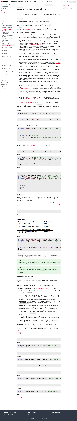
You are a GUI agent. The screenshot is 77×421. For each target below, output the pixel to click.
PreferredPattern (22, 100)
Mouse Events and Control (7, 38)
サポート (36, 1)
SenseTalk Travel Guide (6, 19)
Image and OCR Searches (7, 47)
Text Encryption (5, 43)
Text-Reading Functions (7, 45)
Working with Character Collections (25, 397)
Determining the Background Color (36, 44)
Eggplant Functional (5, 6)
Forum (29, 414)
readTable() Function (34, 145)
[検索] (72, 2)
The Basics (4, 21)
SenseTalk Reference (5, 12)
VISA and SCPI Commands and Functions (7, 75)
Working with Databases (7, 25)
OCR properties (30, 29)
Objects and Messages (6, 23)
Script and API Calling (6, 58)
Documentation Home (6, 4)
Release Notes (4, 84)
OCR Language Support (23, 88)
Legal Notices (4, 88)
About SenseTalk (5, 16)
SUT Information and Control (8, 60)
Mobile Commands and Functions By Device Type (7, 69)
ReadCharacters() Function (23, 15)
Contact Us (3, 86)
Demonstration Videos (5, 82)
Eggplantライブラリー (9, 414)
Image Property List (21, 330)
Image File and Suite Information (6, 50)
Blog (28, 416)
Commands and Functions (7, 27)
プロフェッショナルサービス (46, 1)
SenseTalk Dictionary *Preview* (6, 80)
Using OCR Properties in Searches (25, 102)
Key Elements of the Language (8, 18)
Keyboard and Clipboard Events (7, 41)
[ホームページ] (18, 5)
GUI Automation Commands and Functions (7, 30)
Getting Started (4, 8)
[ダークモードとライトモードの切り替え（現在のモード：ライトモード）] (67, 1)
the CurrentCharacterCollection (43, 288)
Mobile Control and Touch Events (7, 66)
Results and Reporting (6, 62)
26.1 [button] (31, 1)
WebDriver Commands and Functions (7, 72)
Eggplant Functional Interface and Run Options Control (8, 56)
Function (66, 5)
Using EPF (3, 10)
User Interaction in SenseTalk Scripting (8, 36)
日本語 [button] (63, 1)
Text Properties (38, 30)
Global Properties (5, 77)
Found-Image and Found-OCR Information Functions (8, 53)
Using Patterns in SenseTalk (29, 98)
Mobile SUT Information (7, 63)
